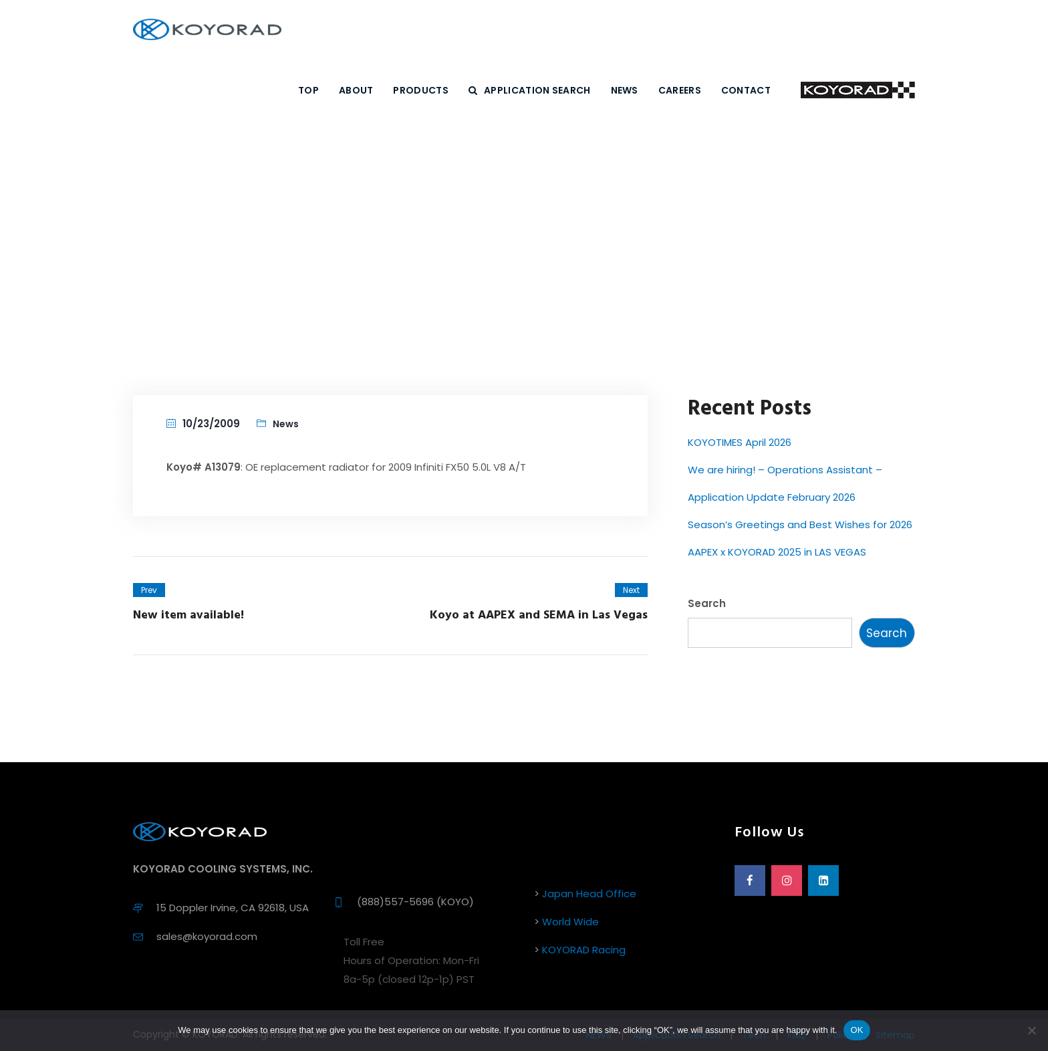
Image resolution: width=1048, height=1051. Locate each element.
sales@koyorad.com (206, 936)
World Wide (570, 922)
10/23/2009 (211, 424)
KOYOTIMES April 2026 (739, 442)
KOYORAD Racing (584, 950)
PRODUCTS (420, 90)
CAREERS (679, 90)
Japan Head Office (589, 894)
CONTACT (746, 90)
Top (308, 90)
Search (707, 603)
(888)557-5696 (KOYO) (415, 902)
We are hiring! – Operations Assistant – (785, 470)
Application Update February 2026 (772, 497)
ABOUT (356, 90)
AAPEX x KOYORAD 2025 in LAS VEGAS (777, 552)
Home (437, 251)
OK (856, 1030)
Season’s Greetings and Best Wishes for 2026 (800, 524)
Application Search (530, 90)
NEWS (624, 90)
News (486, 251)
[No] (1031, 1030)
